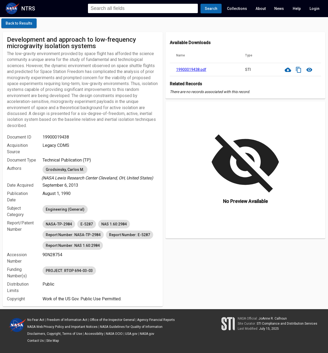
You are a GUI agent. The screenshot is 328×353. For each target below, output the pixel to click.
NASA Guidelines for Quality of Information (131, 327)
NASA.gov (147, 334)
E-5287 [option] (86, 224)
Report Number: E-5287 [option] (129, 235)
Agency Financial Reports (156, 320)
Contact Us (35, 341)
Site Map (52, 341)
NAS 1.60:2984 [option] (114, 224)
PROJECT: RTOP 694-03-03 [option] (69, 270)
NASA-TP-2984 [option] (59, 224)
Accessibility (93, 334)
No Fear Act (35, 320)
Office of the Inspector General (112, 320)
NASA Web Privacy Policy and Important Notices (62, 327)
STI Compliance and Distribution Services (287, 323)
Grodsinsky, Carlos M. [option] (65, 169)
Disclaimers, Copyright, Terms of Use (54, 334)
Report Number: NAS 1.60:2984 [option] (73, 245)
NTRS (28, 8)
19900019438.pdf (191, 69)
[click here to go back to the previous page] (19, 23)
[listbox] (100, 172)
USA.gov (131, 334)
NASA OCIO (114, 334)
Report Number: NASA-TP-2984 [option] (73, 235)
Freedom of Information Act (67, 320)
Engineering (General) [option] (65, 209)
